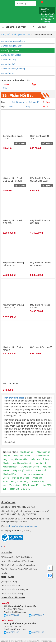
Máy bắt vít (41, 463)
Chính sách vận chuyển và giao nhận (18, 565)
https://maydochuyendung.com (23, 526)
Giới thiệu (42, 27)
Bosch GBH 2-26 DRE (19, 489)
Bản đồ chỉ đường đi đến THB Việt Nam (19, 569)
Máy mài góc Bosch (30, 467)
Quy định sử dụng (9, 581)
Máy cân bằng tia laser (11, 46)
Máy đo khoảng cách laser (13, 41)
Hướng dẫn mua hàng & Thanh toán (17, 561)
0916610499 (11, 615)
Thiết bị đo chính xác (21, 34)
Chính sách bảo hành (10, 585)
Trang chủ (5, 34)
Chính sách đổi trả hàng (12, 593)
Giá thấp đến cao (16, 104)
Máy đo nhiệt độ (30, 485)
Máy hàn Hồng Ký (11, 474)
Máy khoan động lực (22, 463)
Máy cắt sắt (41, 470)
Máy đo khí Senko (20, 478)
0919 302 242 (47, 15)
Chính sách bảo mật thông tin (14, 589)
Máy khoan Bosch (22, 455)
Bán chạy (46, 104)
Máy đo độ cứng (8, 59)
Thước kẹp (14, 485)
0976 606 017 (47, 20)
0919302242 (36, 632)
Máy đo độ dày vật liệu (11, 55)
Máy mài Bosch (10, 467)
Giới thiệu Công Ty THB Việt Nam (16, 557)
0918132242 (11, 632)
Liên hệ (4, 573)
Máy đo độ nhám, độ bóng (13, 68)
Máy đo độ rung (8, 73)
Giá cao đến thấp (33, 104)
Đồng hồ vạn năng (19, 481)
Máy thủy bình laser (10, 50)
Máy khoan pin (26, 452)
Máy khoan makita (19, 459)
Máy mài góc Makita (22, 470)
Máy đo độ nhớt (8, 64)
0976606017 (36, 615)
